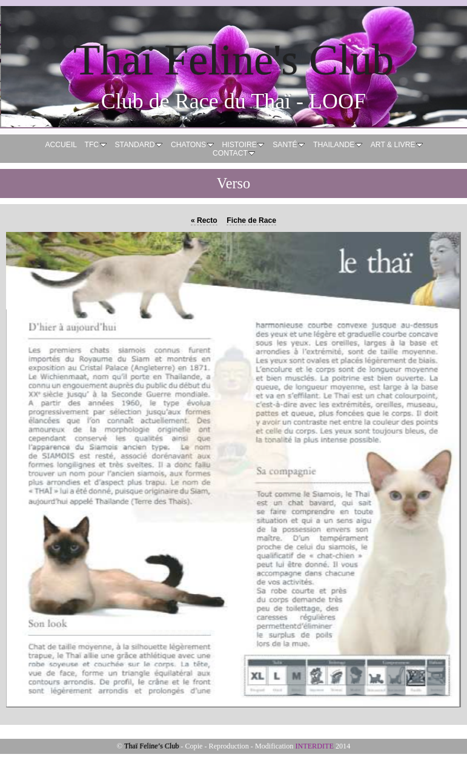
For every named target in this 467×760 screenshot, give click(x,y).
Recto (204, 220)
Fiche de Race (251, 220)
